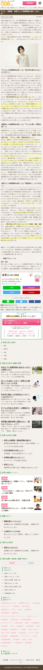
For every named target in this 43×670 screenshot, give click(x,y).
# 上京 (12, 626)
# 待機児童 (4, 619)
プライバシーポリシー (17, 660)
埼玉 (5, 352)
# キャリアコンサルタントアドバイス (12, 616)
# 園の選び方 (5, 609)
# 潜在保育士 (14, 629)
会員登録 (29, 3)
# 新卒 (38, 626)
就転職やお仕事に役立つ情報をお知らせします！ (21, 465)
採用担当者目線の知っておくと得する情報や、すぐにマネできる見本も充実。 (22, 443)
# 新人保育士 (26, 606)
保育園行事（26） (10, 593)
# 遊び (20, 609)
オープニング (30, 333)
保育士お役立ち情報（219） (13, 586)
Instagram (31, 287)
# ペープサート (25, 636)
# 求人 (13, 609)
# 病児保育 (4, 636)
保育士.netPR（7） (10, 590)
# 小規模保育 (30, 626)
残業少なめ (22, 331)
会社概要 (5, 660)
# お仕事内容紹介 (26, 619)
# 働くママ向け (33, 629)
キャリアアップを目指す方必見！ (16, 458)
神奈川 (6, 349)
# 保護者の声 (18, 643)
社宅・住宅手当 (12, 333)
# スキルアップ (5, 606)
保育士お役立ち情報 (7, 17)
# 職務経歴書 (14, 636)
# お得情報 (4, 626)
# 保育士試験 (18, 623)
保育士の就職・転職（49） (13, 580)
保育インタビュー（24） (12, 576)
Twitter (11, 292)
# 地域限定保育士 (6, 643)
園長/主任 (22, 333)
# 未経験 (23, 629)
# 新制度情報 (5, 613)
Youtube (31, 292)
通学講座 (12, 563)
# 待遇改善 (27, 609)
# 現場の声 (16, 606)
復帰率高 (30, 331)
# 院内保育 (28, 643)
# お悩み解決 (36, 603)
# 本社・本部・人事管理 (8, 633)
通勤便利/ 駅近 (13, 331)
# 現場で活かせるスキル (8, 603)
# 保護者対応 (35, 623)
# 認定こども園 (27, 639)
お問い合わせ (30, 660)
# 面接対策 (19, 626)
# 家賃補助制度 (5, 639)
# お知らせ (4, 646)
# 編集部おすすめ (23, 603)
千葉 (5, 355)
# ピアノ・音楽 (34, 633)
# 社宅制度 (16, 639)
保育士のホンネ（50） (11, 583)
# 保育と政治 (14, 619)
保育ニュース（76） (10, 573)
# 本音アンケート (32, 616)
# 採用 (27, 623)
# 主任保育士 (22, 633)
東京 (5, 345)
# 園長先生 (14, 613)
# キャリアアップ (6, 623)
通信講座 (31, 563)
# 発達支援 (4, 629)
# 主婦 (34, 636)
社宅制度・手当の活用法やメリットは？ (18, 451)
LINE (12, 287)
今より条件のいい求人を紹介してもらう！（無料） (16, 322)
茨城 (5, 359)
